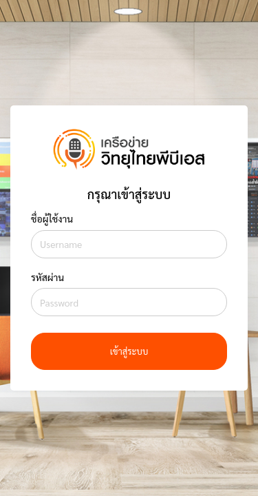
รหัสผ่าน (47, 277)
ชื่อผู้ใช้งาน (52, 218)
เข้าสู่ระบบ (129, 351)
